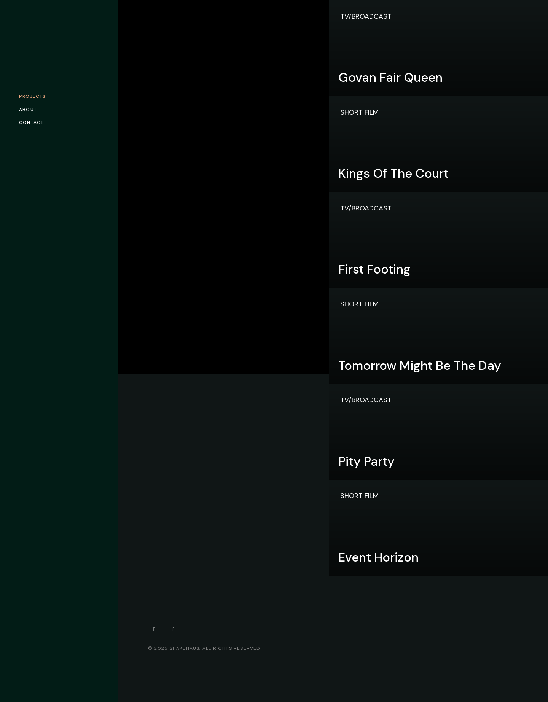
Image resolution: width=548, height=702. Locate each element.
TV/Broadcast (366, 16)
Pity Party (366, 461)
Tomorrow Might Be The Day (419, 365)
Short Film (359, 112)
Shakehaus (185, 648)
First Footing (374, 269)
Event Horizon (378, 557)
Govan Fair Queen (390, 77)
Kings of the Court (393, 173)
